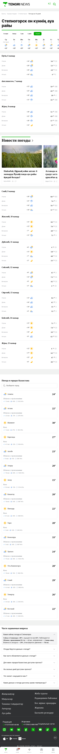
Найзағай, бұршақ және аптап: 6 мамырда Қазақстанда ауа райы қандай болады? (20, 174)
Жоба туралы (41, 693)
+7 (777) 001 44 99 (12, 725)
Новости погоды (16, 140)
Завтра (14, 33)
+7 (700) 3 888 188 (30, 724)
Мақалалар (7, 699)
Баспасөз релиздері (44, 712)
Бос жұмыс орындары (45, 703)
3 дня (21, 33)
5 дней (29, 33)
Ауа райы (6, 713)
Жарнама (39, 707)
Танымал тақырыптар (12, 704)
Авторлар (6, 708)
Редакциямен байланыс (46, 698)
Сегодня (5, 33)
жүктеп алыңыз (15, 735)
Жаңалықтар (8, 694)
